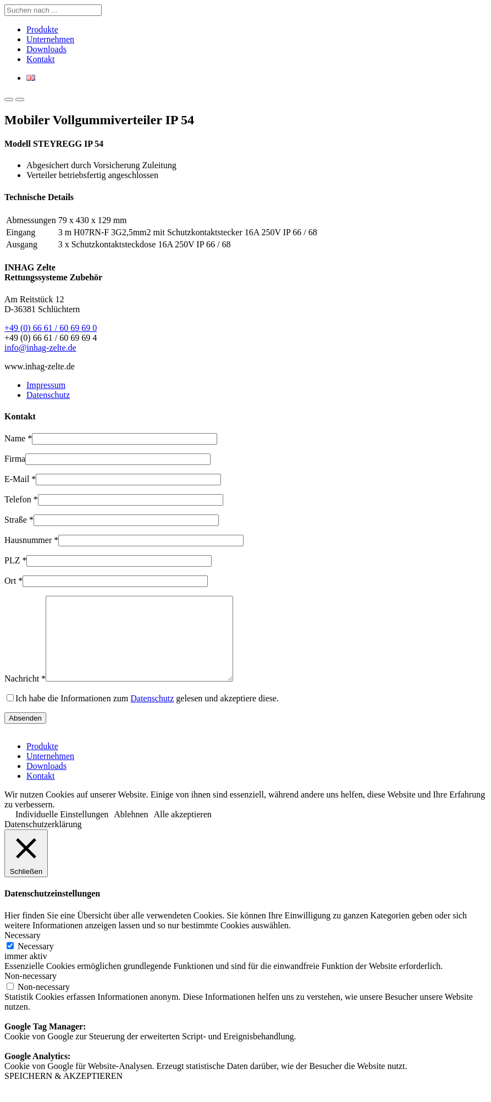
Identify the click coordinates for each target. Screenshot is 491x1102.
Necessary (36, 962)
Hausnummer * (31, 540)
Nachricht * (25, 695)
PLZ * (15, 560)
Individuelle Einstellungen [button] (61, 830)
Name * (18, 438)
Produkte (42, 29)
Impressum (45, 385)
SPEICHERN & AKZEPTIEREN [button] (63, 1092)
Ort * (13, 580)
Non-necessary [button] (30, 992)
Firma (14, 458)
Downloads (46, 49)
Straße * (19, 519)
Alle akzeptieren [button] (183, 830)
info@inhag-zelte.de (40, 347)
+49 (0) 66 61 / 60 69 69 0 (50, 328)
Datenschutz (48, 395)
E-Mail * (20, 479)
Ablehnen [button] (131, 830)
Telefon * (21, 499)
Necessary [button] (22, 951)
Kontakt (40, 59)
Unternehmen (50, 39)
